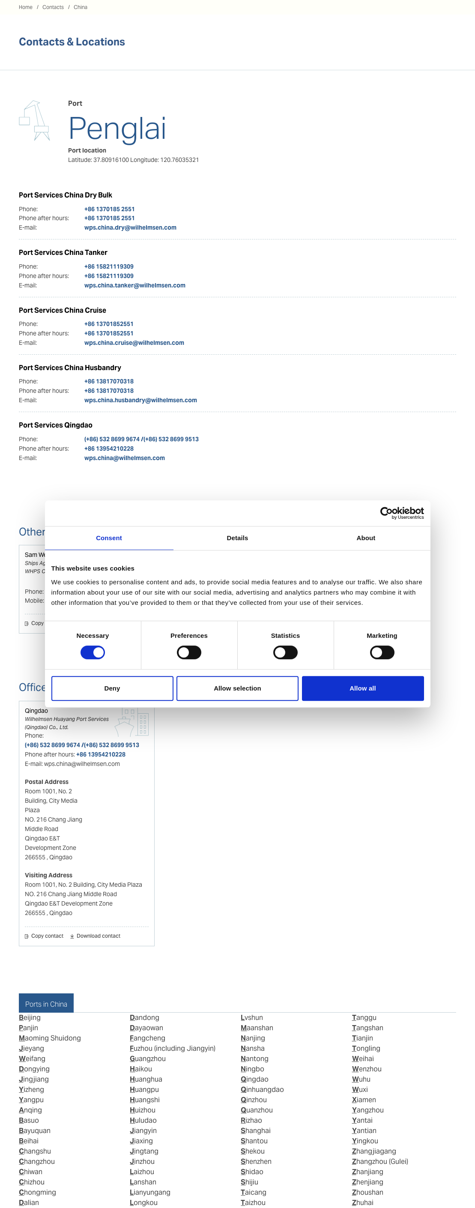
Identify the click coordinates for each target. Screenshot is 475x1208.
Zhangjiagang (374, 1151)
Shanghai (256, 1130)
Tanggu (364, 1017)
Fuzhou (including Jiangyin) (172, 1048)
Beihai (29, 1140)
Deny (112, 688)
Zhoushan (367, 1192)
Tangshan (367, 1027)
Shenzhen (256, 1161)
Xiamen (364, 1099)
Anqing (30, 1110)
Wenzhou (367, 1068)
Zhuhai (362, 1202)
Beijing (30, 1017)
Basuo (29, 1120)
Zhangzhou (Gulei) (380, 1161)
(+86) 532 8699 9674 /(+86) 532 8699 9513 (141, 439)
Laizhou (142, 1171)
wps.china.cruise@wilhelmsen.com (134, 343)
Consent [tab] (109, 537)
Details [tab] (237, 537)
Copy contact (47, 624)
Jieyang (31, 1048)
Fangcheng (147, 1038)
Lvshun (252, 1017)
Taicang (253, 1192)
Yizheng (31, 1089)
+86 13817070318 (109, 381)
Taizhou (253, 1202)
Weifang (32, 1058)
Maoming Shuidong (50, 1038)
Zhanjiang (367, 1171)
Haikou (141, 1068)
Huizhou (142, 1110)
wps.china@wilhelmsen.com (124, 458)
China (80, 7)
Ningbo (252, 1068)
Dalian (29, 1202)
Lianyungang (150, 1192)
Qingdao (36, 711)
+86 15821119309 (109, 266)
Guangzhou (148, 1058)
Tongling (366, 1048)
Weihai (363, 1058)
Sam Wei (36, 555)
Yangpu (31, 1099)
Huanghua (146, 1079)
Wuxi (360, 1089)
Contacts (53, 7)
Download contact (98, 936)
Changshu (35, 1151)
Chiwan (30, 1171)
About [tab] (366, 537)
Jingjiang (34, 1079)
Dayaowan (146, 1027)
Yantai (362, 1120)
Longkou (144, 1202)
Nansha (253, 1048)
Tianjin (362, 1038)
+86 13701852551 (109, 324)
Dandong (144, 1017)
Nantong (255, 1058)
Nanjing (253, 1038)
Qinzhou (254, 1099)
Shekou (253, 1151)
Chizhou (32, 1182)
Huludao (143, 1120)
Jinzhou (142, 1161)
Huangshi (145, 1099)
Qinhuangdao (262, 1089)
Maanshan (257, 1027)
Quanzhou (257, 1110)
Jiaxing (141, 1140)
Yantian (364, 1130)
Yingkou (365, 1140)
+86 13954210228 (109, 448)
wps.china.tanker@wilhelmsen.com (134, 285)
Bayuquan (35, 1130)
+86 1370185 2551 (109, 209)
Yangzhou (368, 1110)
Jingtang (144, 1151)
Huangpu (144, 1089)
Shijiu (249, 1182)
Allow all (363, 688)
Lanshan (143, 1182)
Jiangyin (143, 1130)
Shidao (252, 1171)
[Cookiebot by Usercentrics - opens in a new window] (386, 513)
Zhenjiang (367, 1182)
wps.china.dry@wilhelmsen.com (130, 227)
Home (26, 7)
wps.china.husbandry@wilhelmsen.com (140, 400)
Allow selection (237, 688)
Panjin (28, 1027)
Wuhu (361, 1079)
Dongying (34, 1068)
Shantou (254, 1140)
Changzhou (37, 1161)
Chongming (37, 1192)
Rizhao (251, 1120)
